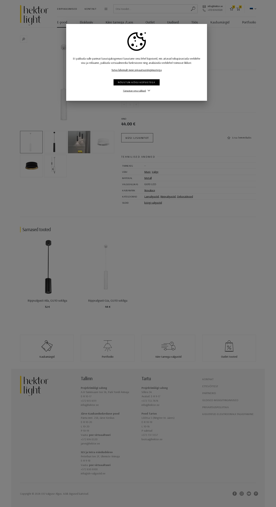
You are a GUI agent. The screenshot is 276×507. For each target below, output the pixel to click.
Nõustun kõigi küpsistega (138, 82)
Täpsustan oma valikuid (135, 90)
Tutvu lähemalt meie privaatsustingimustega (138, 70)
